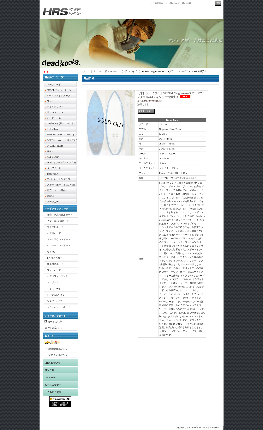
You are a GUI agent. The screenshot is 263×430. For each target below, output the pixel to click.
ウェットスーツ (55, 300)
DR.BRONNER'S (55, 145)
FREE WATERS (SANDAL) (60, 134)
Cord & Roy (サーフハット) (61, 123)
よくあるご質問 (53, 392)
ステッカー (53, 201)
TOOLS (50, 196)
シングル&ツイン (56, 294)
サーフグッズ (54, 168)
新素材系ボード (55, 264)
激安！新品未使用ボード (60, 214)
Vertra (50, 151)
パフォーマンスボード (58, 245)
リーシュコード (55, 112)
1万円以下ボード (55, 257)
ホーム (86, 71)
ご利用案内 (158, 3)
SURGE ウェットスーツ (59, 90)
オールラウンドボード (58, 239)
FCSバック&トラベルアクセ (61, 162)
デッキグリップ (55, 106)
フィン (50, 101)
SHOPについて (53, 363)
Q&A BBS (50, 377)
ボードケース (54, 118)
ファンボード (54, 270)
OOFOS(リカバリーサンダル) (62, 140)
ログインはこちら (57, 355)
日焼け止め (53, 173)
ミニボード (53, 282)
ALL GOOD (53, 157)
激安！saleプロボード (58, 221)
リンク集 (49, 370)
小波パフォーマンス (57, 276)
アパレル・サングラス (58, 179)
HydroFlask (52, 129)
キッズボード (54, 288)
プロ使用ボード (55, 227)
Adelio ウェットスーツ (58, 95)
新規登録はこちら (57, 348)
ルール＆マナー (53, 385)
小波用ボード (54, 233)
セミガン (51, 251)
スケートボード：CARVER (61, 184)
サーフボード (54, 84)
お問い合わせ (174, 3)
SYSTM (113, 71)
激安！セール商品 (56, 190)
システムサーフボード (58, 307)
